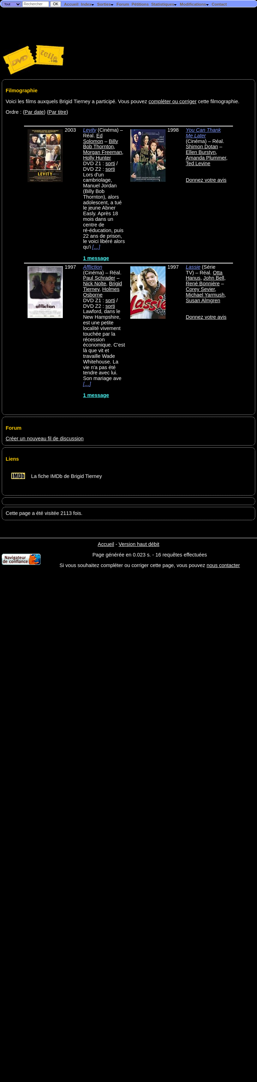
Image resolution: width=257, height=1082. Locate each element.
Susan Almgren (203, 300)
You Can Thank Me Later (203, 132)
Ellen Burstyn (201, 152)
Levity (89, 130)
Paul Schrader (99, 278)
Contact (219, 4)
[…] (96, 247)
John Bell (213, 278)
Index (88, 4)
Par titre (57, 112)
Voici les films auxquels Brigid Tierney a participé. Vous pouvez (77, 101)
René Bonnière (203, 283)
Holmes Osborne (101, 292)
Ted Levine (198, 163)
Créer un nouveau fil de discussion (45, 438)
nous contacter (223, 565)
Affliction (92, 267)
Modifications (194, 4)
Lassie (193, 267)
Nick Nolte (94, 283)
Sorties (105, 4)
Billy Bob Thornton (100, 144)
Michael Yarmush (205, 295)
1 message (96, 258)
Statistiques (164, 4)
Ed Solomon (93, 138)
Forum (122, 4)
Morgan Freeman (102, 152)
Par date (34, 112)
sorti (110, 163)
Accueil (71, 4)
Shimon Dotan (202, 146)
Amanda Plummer (206, 158)
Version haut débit (139, 544)
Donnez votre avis (206, 180)
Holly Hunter (97, 158)
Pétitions (140, 4)
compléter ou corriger (173, 101)
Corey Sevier (200, 289)
